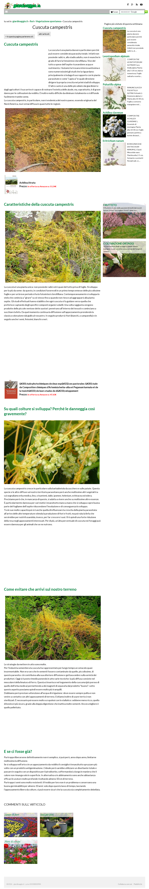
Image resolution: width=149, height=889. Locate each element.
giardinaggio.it (20, 21)
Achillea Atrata (27, 182)
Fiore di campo (12, 841)
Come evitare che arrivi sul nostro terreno (40, 589)
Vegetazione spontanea (48, 21)
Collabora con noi (125, 884)
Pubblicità (138, 884)
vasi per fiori (47, 814)
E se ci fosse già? (18, 751)
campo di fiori (12, 814)
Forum (114, 12)
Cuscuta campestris (21, 44)
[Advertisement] (34, 18)
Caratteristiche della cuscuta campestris (39, 204)
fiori (32, 21)
